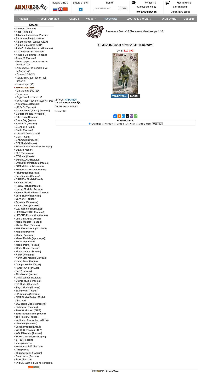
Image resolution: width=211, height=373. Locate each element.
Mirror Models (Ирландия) (30, 238)
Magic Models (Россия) (29, 222)
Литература (22, 349)
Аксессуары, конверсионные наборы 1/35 (32, 63)
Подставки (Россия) (27, 356)
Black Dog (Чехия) (26, 120)
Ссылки (189, 18)
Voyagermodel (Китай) (28, 327)
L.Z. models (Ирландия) (29, 208)
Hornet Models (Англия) (29, 189)
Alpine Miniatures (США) (29, 45)
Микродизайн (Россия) (29, 353)
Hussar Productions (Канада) (32, 192)
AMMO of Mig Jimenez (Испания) (34, 48)
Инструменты (24, 343)
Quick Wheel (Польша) (28, 277)
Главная (22, 18)
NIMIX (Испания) (25, 254)
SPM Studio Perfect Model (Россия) (30, 299)
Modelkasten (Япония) (28, 251)
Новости (90, 18)
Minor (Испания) (25, 235)
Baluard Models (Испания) (30, 114)
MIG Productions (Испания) (31, 228)
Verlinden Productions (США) (32, 320)
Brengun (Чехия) (25, 127)
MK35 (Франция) (25, 241)
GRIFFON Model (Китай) (29, 179)
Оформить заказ (180, 12)
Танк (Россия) (24, 359)
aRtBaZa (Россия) (26, 107)
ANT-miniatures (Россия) (30, 51)
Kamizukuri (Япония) (27, 205)
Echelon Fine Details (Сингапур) (34, 146)
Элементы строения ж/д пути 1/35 (35, 101)
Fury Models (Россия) (28, 176)
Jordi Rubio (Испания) (28, 195)
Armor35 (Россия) (26, 58)
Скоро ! (74, 18)
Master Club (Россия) (28, 225)
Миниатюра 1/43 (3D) (28, 91)
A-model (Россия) (26, 28)
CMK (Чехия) (23, 137)
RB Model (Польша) (27, 284)
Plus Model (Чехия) (27, 274)
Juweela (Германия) (27, 202)
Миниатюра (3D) (25, 84)
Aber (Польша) (24, 32)
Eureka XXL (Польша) (28, 159)
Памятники (22, 94)
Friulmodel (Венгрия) (28, 173)
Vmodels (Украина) (26, 323)
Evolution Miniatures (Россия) (32, 163)
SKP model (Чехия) (26, 290)
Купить (134, 96)
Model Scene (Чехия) (27, 248)
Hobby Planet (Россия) (28, 186)
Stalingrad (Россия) (27, 307)
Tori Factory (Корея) (27, 317)
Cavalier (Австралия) (28, 133)
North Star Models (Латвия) (31, 258)
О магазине (169, 18)
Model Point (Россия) (28, 245)
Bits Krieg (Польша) (27, 117)
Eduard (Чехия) (24, 150)
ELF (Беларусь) (25, 153)
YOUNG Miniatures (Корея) (31, 336)
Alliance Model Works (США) (32, 42)
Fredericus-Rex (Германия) (31, 169)
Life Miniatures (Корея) (29, 218)
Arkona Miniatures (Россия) (31, 55)
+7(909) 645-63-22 (146, 7)
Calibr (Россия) (24, 130)
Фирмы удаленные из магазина (34, 363)
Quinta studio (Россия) (28, 281)
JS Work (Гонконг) (26, 199)
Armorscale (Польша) (28, 104)
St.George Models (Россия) (31, 304)
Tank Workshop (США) (28, 310)
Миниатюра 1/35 (153, 31)
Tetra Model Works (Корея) (31, 313)
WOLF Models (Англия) (29, 333)
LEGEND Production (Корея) (32, 215)
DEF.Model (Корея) (26, 143)
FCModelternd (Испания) (30, 166)
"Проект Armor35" (48, 18)
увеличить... (119, 96)
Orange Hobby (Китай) (28, 264)
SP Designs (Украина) (28, 294)
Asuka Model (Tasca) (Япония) (33, 110)
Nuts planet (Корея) (27, 261)
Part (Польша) (24, 271)
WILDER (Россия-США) (29, 330)
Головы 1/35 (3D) (26, 74)
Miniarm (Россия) (25, 231)
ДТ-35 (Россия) (24, 340)
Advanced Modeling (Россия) (32, 35)
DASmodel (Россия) (27, 140)
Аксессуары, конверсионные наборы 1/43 (32, 69)
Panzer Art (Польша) (27, 268)
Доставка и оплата (139, 18)
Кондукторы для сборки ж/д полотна (31, 79)
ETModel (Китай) (25, 156)
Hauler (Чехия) (24, 182)
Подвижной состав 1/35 (29, 97)
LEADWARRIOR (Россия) (30, 212)
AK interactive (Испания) (30, 38)
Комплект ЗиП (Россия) (29, 346)
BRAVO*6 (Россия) (26, 123)
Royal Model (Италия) (28, 287)
